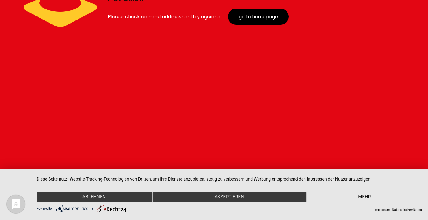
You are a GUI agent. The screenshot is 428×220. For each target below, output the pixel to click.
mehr (364, 197)
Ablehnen (94, 197)
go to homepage (258, 16)
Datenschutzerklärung (407, 209)
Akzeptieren (229, 197)
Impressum (382, 209)
